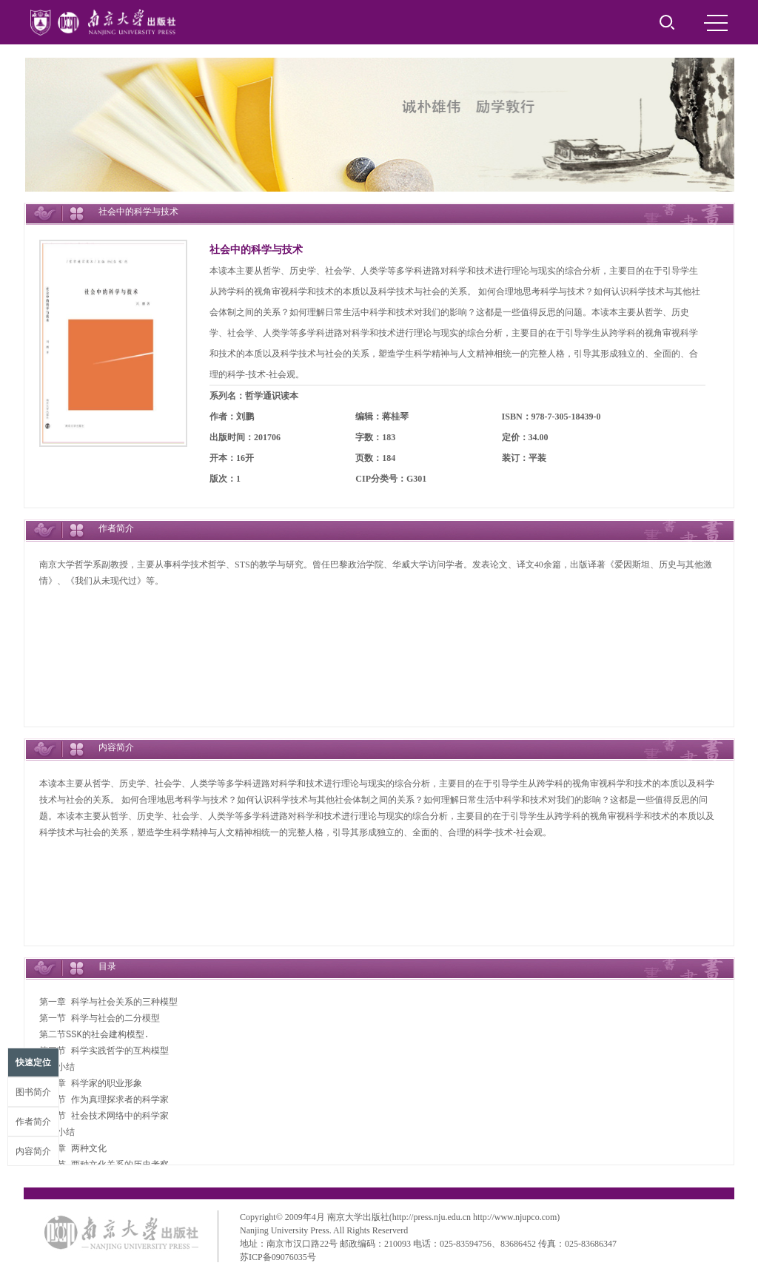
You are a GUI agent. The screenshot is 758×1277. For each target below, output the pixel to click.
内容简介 (33, 1151)
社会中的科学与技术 (256, 249)
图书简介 (33, 1092)
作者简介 (33, 1121)
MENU (716, 23)
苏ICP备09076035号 (278, 1257)
